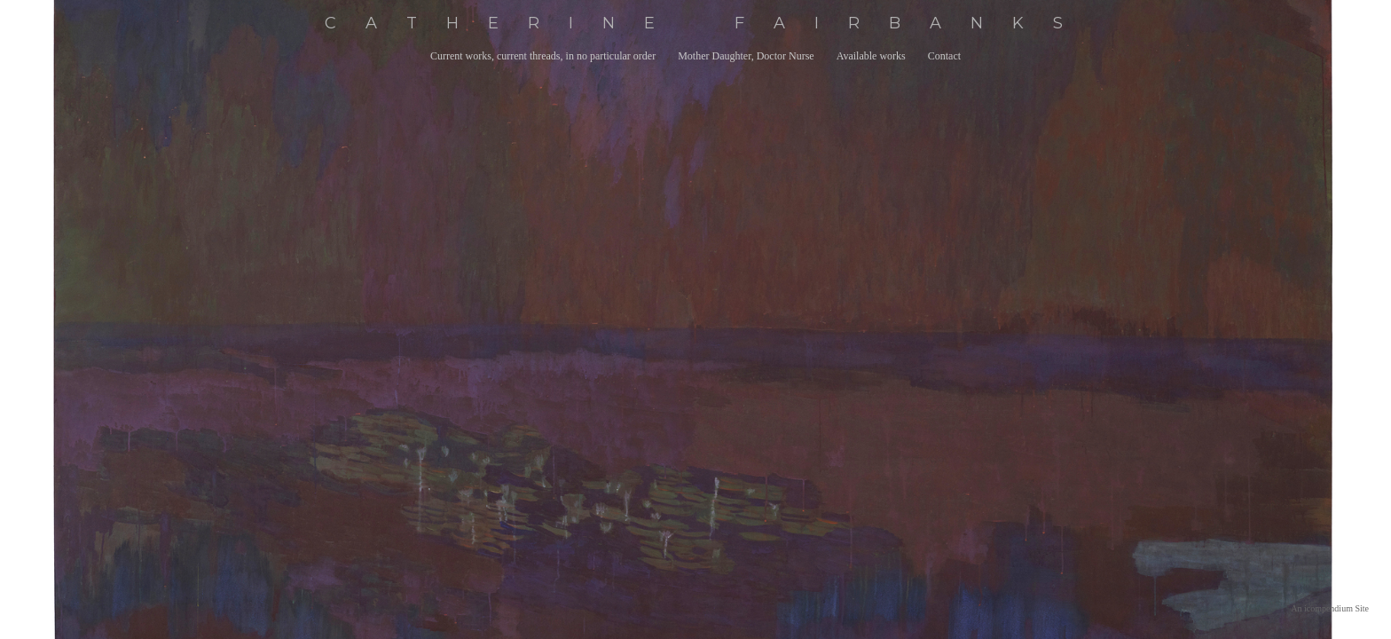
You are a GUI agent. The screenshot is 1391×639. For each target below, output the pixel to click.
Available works (871, 56)
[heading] (695, 23)
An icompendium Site (1330, 608)
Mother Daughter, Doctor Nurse (745, 56)
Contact (944, 56)
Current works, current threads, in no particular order (543, 56)
